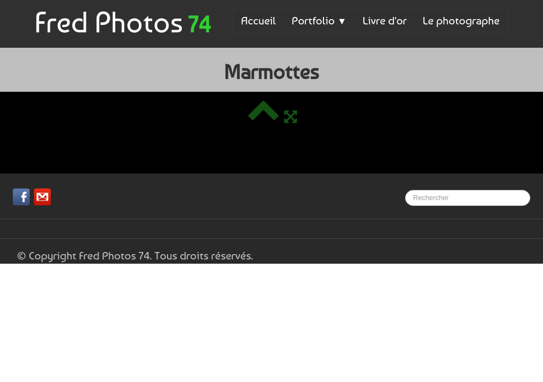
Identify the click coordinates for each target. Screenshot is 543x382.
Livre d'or (385, 20)
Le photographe (461, 20)
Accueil (258, 20)
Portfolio (319, 20)
